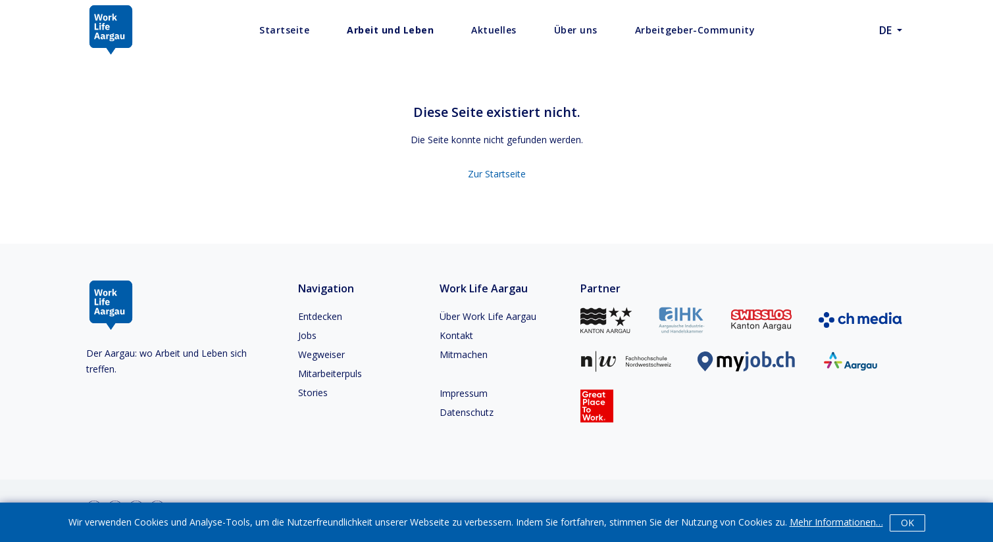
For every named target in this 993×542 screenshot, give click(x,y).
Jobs (307, 335)
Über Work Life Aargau (488, 316)
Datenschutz (467, 412)
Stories (313, 392)
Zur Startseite (497, 174)
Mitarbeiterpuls (330, 373)
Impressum (464, 393)
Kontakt (456, 335)
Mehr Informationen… (836, 522)
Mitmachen (464, 354)
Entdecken (320, 316)
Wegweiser (321, 354)
